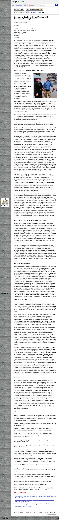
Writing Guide (40, 512)
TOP (57, 518)
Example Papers (36, 12)
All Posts (19, 9)
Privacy (27, 512)
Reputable (19, 5)
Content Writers (51, 512)
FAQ (13, 5)
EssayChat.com (18, 2)
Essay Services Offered (21, 12)
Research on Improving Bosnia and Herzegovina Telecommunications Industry (35, 504)
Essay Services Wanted (34, 9)
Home (15, 512)
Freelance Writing (52, 514)
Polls (25, 5)
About (21, 512)
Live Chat (31, 5)
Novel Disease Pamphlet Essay (23, 506)
